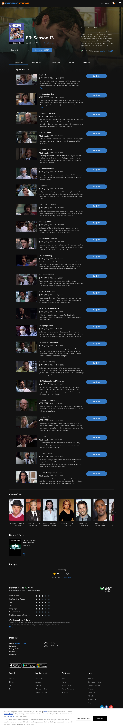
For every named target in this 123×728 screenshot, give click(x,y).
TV (10, 686)
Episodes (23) (18, 62)
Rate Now (67, 577)
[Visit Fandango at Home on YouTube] (111, 707)
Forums (90, 689)
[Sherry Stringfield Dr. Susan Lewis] (66, 512)
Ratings (71, 62)
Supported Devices (94, 682)
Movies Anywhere (68, 689)
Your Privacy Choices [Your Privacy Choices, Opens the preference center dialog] (83, 718)
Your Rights (10, 716)
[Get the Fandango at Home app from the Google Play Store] (29, 665)
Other (24, 643)
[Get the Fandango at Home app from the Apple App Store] (15, 665)
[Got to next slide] (114, 512)
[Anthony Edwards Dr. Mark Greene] (16, 512)
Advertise (91, 696)
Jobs (89, 703)
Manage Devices (41, 689)
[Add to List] (24, 554)
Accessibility (92, 699)
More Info (86, 62)
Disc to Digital (66, 686)
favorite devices (106, 51)
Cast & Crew (36, 62)
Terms (45, 712)
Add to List (50, 43)
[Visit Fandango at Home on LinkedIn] (102, 707)
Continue (100, 718)
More (83, 48)
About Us (91, 679)
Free (10, 689)
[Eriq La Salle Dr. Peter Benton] (99, 512)
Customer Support (94, 686)
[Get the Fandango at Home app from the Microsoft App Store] (41, 665)
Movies (11, 682)
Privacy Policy (8, 714)
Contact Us (91, 692)
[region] (61, 718)
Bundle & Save (55, 62)
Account (38, 682)
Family (64, 682)
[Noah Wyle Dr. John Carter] (83, 512)
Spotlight (12, 679)
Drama (17, 643)
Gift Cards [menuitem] (105, 3)
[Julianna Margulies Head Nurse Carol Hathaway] (50, 512)
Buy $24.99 (44, 50)
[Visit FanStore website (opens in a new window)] (119, 3)
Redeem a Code (41, 692)
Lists (63, 679)
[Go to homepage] (15, 3)
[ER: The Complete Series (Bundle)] (32, 541)
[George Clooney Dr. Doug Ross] (33, 512)
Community (56, 577)
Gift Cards (65, 692)
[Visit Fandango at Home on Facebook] (106, 707)
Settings (38, 686)
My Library (39, 679)
